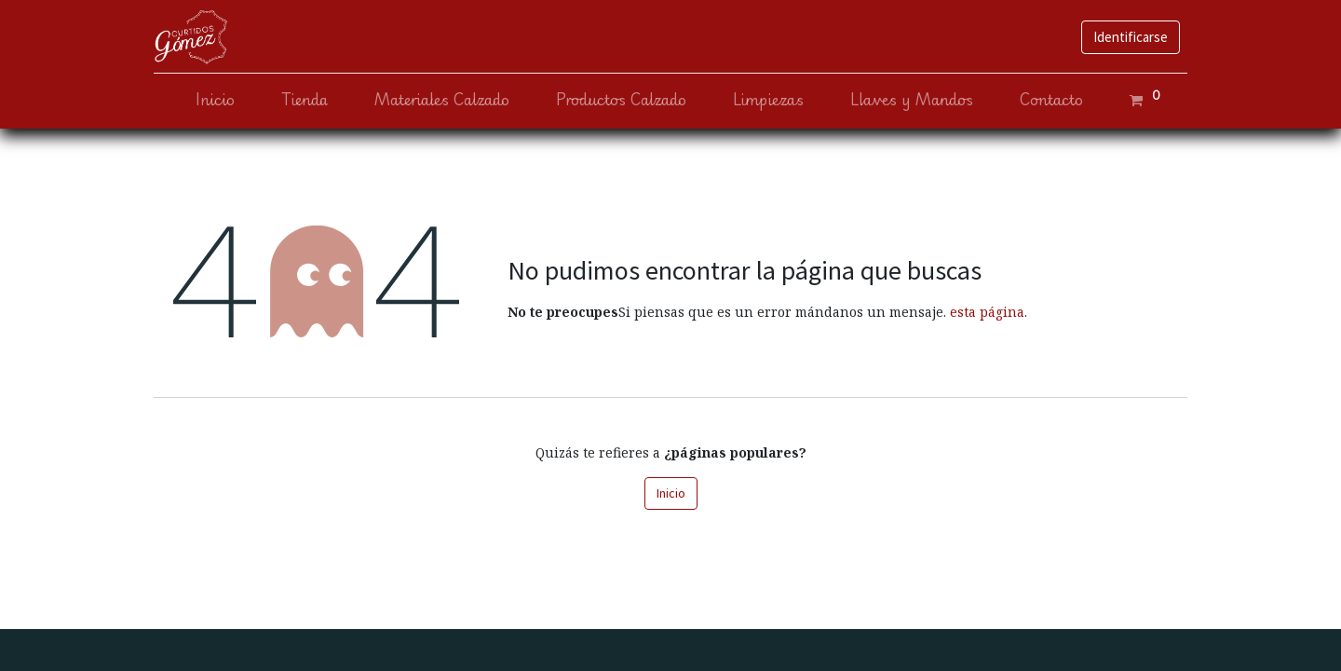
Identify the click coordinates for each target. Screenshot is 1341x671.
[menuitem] (215, 100)
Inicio (671, 493)
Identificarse (1130, 37)
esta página (987, 312)
